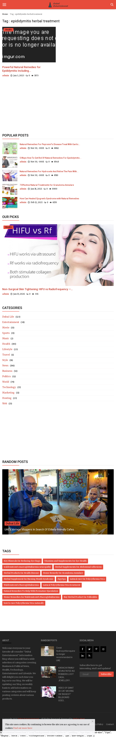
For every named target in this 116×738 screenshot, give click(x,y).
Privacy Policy (96, 725)
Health (6, 344)
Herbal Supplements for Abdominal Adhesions (78, 567)
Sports (6, 333)
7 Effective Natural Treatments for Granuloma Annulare (47, 186)
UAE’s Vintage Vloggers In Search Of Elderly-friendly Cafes (39, 530)
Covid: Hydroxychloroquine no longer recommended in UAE (65, 654)
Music (5, 339)
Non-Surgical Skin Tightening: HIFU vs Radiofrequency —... (37, 289)
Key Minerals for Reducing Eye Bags (22, 561)
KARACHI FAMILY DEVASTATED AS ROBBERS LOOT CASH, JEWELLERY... (66, 674)
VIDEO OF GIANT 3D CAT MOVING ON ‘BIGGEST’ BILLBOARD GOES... (66, 694)
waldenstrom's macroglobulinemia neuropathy (27, 567)
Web (4, 404)
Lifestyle (7, 350)
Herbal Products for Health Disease (21, 573)
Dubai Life (8, 317)
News (5, 366)
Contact (110, 725)
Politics (6, 377)
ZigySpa (62, 579)
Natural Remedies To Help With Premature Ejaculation (31, 592)
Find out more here (22, 728)
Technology (9, 388)
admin (5, 76)
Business (7, 371)
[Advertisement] (58, 109)
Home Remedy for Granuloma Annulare (63, 573)
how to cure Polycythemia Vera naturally (24, 604)
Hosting (6, 398)
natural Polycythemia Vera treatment (61, 585)
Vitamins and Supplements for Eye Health (65, 561)
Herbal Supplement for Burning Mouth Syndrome (28, 579)
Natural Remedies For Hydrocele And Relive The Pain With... (49, 172)
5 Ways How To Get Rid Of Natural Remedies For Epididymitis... (50, 158)
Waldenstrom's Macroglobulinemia (21, 585)
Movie (5, 328)
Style (5, 360)
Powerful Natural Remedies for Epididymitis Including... (25, 70)
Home (5, 14)
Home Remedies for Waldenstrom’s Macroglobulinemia (32, 598)
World (5, 382)
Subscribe (106, 675)
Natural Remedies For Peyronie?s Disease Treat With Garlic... (50, 145)
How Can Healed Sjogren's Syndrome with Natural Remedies (49, 199)
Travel (6, 355)
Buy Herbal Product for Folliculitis (80, 598)
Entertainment (10, 322)
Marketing (8, 393)
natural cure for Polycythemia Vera (87, 579)
